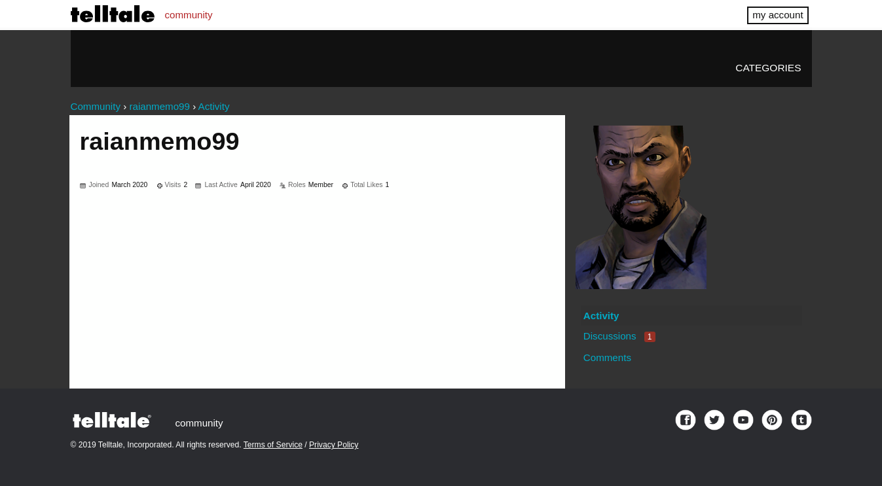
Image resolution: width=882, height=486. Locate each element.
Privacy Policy (333, 444)
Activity (601, 315)
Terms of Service (273, 444)
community (189, 14)
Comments (607, 357)
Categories (768, 67)
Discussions (619, 335)
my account (777, 14)
